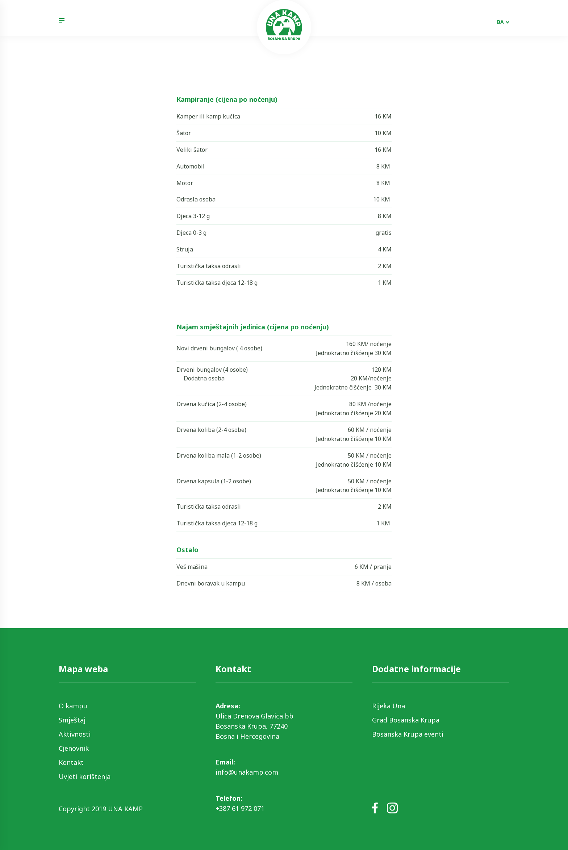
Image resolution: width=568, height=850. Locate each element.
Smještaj (72, 720)
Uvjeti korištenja (84, 776)
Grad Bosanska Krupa (405, 720)
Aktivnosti (75, 734)
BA (500, 21)
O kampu (73, 705)
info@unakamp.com (247, 772)
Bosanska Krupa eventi (407, 734)
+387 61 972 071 (240, 808)
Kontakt (71, 762)
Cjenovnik (74, 748)
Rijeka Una (388, 705)
